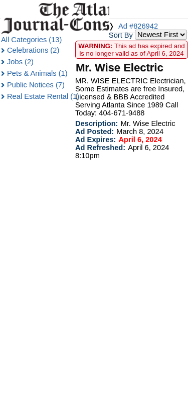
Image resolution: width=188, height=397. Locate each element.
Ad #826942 (138, 26)
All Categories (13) (31, 40)
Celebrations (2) (33, 50)
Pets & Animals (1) (37, 73)
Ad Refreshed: (100, 148)
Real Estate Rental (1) (43, 96)
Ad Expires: (95, 140)
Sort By (121, 35)
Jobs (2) (20, 62)
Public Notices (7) (36, 85)
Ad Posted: (94, 131)
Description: (96, 123)
